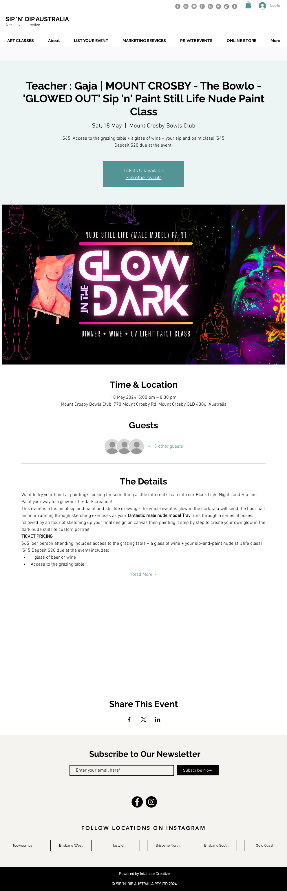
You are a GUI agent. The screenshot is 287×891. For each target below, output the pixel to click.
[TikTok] (226, 6)
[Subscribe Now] (198, 770)
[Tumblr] (234, 6)
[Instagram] (186, 6)
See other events (144, 177)
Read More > (143, 574)
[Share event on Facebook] (129, 719)
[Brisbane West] (71, 845)
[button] (248, 4)
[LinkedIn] (210, 6)
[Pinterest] (202, 6)
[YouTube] (194, 6)
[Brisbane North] (167, 845)
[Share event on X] (143, 719)
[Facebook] (177, 6)
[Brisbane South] (216, 845)
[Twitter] (218, 6)
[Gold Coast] (264, 845)
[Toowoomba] (22, 845)
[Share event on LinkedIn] (157, 719)
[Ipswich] (119, 845)
